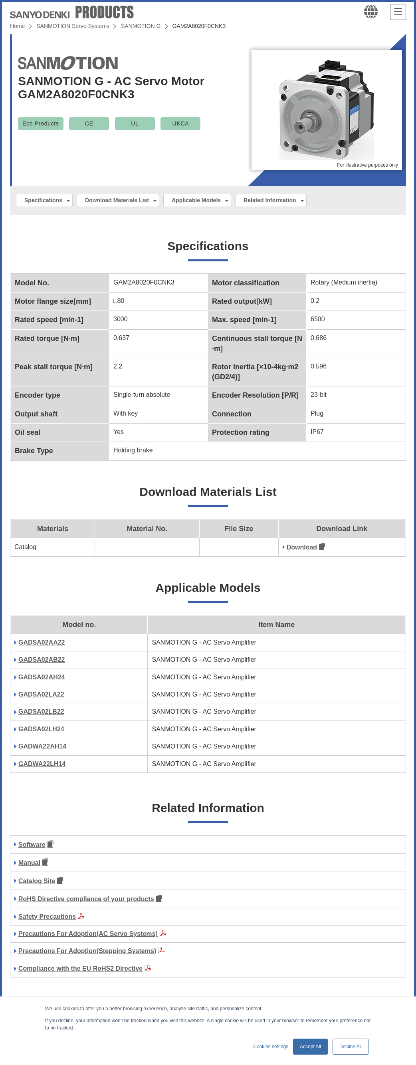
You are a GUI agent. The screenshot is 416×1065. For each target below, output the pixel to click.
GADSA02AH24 (41, 677)
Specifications (43, 200)
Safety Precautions (47, 916)
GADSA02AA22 (41, 642)
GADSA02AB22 (41, 659)
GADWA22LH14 (41, 763)
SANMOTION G (141, 26)
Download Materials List (117, 200)
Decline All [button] (350, 1046)
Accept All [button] (310, 1046)
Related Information (270, 200)
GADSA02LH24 (41, 729)
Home (17, 26)
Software (32, 844)
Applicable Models (196, 200)
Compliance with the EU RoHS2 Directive (80, 968)
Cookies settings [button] (270, 1046)
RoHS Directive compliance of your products (86, 899)
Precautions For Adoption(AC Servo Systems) (88, 933)
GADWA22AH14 (42, 746)
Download (302, 547)
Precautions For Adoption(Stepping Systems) (87, 951)
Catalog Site (36, 881)
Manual (29, 862)
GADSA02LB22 (41, 711)
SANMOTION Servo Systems (72, 26)
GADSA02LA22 (41, 694)
